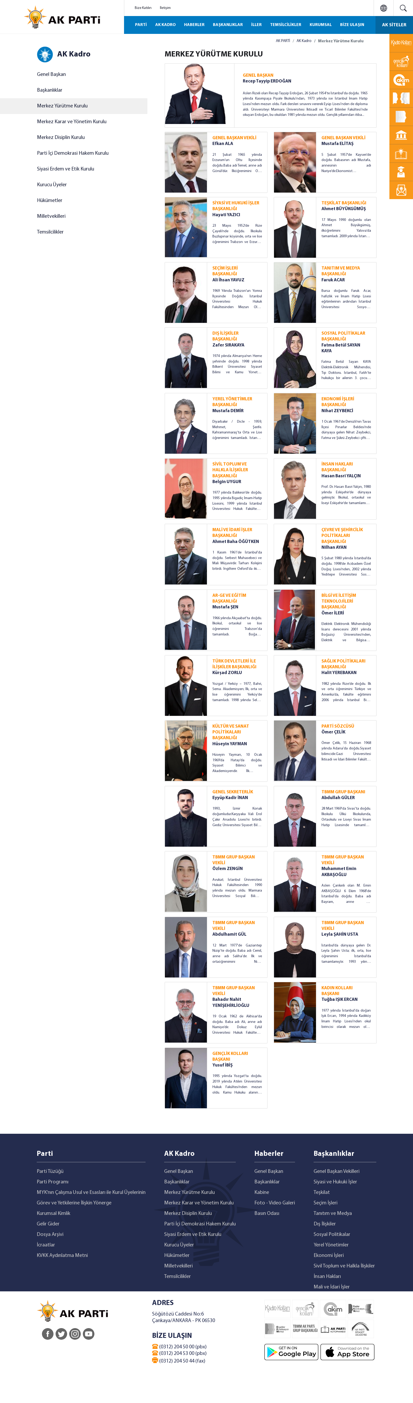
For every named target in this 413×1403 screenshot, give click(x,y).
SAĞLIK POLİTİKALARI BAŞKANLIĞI (343, 664)
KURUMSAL (321, 25)
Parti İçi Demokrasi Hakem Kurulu (73, 153)
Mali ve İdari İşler (332, 1287)
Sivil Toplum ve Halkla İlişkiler (344, 1266)
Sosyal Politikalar (332, 1234)
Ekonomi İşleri (329, 1255)
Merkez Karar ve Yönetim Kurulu (71, 122)
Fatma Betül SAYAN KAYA (340, 348)
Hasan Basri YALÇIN (341, 476)
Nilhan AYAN (334, 547)
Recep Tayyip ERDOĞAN (267, 81)
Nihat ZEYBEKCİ (337, 411)
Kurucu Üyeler (52, 185)
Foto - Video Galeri (274, 1203)
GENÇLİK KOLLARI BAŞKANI (230, 1057)
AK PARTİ (283, 41)
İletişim (165, 8)
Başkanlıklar (49, 90)
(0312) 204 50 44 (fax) (178, 1360)
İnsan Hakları (327, 1276)
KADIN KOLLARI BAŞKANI (337, 991)
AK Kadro (304, 41)
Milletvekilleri (51, 216)
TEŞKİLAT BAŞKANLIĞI (343, 203)
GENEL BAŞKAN (258, 75)
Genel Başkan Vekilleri (337, 1171)
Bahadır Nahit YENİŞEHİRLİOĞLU (230, 1002)
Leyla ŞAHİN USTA (339, 934)
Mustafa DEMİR (228, 411)
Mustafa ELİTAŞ (337, 144)
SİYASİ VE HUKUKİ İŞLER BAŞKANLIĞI (235, 206)
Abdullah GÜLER (338, 798)
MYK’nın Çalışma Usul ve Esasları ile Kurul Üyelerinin (91, 1192)
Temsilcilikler (50, 232)
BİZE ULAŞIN (352, 25)
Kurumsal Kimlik (53, 1213)
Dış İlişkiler (325, 1224)
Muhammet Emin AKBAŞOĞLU (338, 872)
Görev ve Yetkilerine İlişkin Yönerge (74, 1203)
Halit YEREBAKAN (339, 673)
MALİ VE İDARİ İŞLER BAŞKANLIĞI (232, 533)
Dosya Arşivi (50, 1234)
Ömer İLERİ (332, 613)
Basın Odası (266, 1213)
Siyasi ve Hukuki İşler (335, 1182)
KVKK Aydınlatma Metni (62, 1255)
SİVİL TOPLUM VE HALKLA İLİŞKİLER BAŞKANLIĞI (230, 470)
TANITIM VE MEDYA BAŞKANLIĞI (340, 271)
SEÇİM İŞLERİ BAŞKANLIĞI (225, 271)
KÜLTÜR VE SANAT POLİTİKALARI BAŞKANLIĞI (230, 732)
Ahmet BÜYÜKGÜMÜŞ (343, 209)
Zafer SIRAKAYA (228, 345)
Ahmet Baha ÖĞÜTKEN (235, 542)
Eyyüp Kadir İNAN (230, 798)
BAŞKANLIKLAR (228, 25)
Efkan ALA (222, 144)
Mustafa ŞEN (225, 607)
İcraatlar (46, 1245)
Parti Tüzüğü (50, 1171)
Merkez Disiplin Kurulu (61, 137)
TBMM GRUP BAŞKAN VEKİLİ (233, 860)
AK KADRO (165, 25)
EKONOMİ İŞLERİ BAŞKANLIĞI (337, 402)
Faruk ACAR (333, 280)
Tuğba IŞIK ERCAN (339, 999)
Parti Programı (52, 1182)
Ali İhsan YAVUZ (228, 280)
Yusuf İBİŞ (222, 1065)
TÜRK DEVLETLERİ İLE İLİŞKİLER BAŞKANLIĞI (234, 664)
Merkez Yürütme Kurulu (62, 106)
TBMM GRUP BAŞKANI (343, 792)
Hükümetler (49, 200)
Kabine (261, 1192)
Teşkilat (322, 1192)
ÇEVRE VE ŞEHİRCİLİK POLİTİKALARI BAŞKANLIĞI (342, 536)
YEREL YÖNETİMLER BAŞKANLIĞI (232, 402)
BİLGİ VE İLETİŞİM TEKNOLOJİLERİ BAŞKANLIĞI (338, 601)
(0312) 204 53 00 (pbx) (179, 1353)
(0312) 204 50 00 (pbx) (179, 1347)
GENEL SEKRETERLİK (232, 792)
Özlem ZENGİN (227, 869)
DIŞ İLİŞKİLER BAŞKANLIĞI (225, 336)
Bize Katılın (143, 8)
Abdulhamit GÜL (229, 934)
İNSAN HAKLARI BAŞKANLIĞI (337, 467)
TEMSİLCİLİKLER (285, 25)
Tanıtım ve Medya (333, 1213)
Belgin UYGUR (226, 482)
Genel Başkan (51, 74)
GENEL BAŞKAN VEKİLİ (234, 138)
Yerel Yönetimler (331, 1245)
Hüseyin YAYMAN (229, 744)
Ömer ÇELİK (333, 732)
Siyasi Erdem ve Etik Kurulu (65, 169)
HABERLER (194, 25)
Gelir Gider (48, 1224)
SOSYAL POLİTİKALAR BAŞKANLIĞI (343, 336)
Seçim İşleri (325, 1203)
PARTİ (141, 25)
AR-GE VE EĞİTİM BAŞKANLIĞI (229, 598)
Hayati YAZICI (226, 215)
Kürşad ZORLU (227, 673)
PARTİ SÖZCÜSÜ (337, 726)
